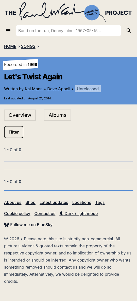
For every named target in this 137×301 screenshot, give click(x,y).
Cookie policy (17, 213)
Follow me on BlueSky (28, 224)
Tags (100, 202)
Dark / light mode (78, 213)
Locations (81, 202)
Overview (20, 115)
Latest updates (54, 202)
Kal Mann (34, 88)
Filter (14, 132)
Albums (57, 115)
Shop (30, 202)
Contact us (44, 213)
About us (12, 202)
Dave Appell (58, 88)
